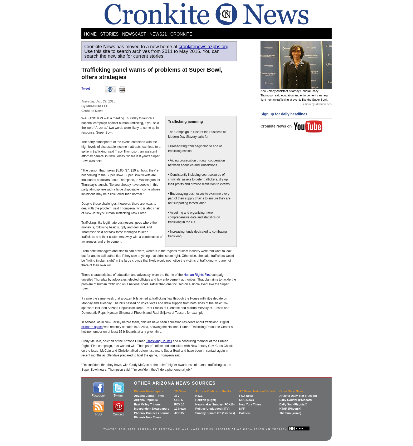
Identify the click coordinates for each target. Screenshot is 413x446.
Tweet (85, 88)
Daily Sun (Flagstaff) (293, 404)
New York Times (250, 404)
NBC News (246, 399)
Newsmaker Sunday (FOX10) (214, 404)
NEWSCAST (134, 34)
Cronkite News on (291, 126)
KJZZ (199, 395)
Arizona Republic (146, 399)
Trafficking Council (159, 341)
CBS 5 (178, 399)
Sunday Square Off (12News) (215, 413)
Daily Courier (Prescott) (295, 399)
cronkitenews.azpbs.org (203, 46)
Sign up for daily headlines (283, 114)
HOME (90, 34)
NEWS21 (158, 34)
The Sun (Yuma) (290, 413)
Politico (244, 413)
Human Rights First (197, 275)
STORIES (109, 34)
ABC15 (179, 413)
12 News (180, 408)
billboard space (92, 327)
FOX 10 (179, 404)
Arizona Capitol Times (149, 395)
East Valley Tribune (147, 404)
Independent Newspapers (151, 408)
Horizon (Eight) (205, 399)
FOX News (246, 395)
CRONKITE (181, 34)
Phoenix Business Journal (152, 413)
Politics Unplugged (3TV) (212, 408)
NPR (242, 408)
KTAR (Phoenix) (290, 408)
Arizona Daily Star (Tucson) (298, 395)
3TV (176, 395)
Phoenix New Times (147, 417)
